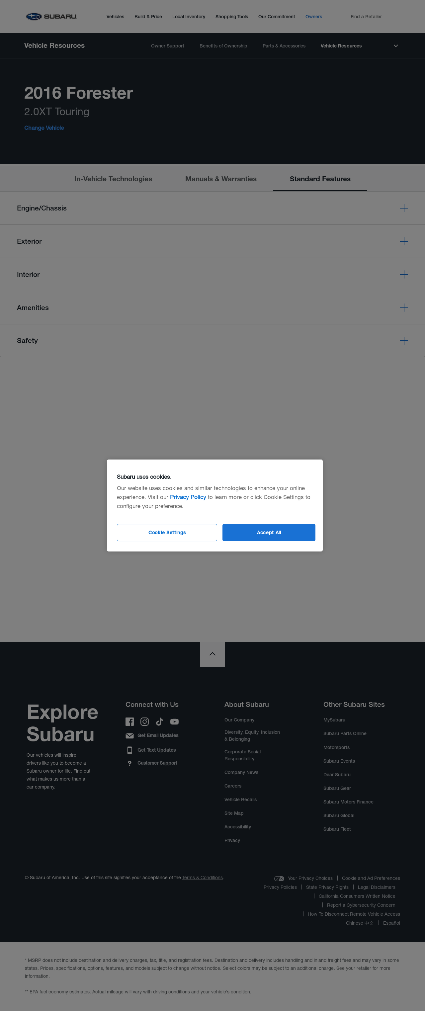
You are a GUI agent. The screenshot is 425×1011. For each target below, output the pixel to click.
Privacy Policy (188, 496)
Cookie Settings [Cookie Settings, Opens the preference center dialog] (167, 532)
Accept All (269, 532)
